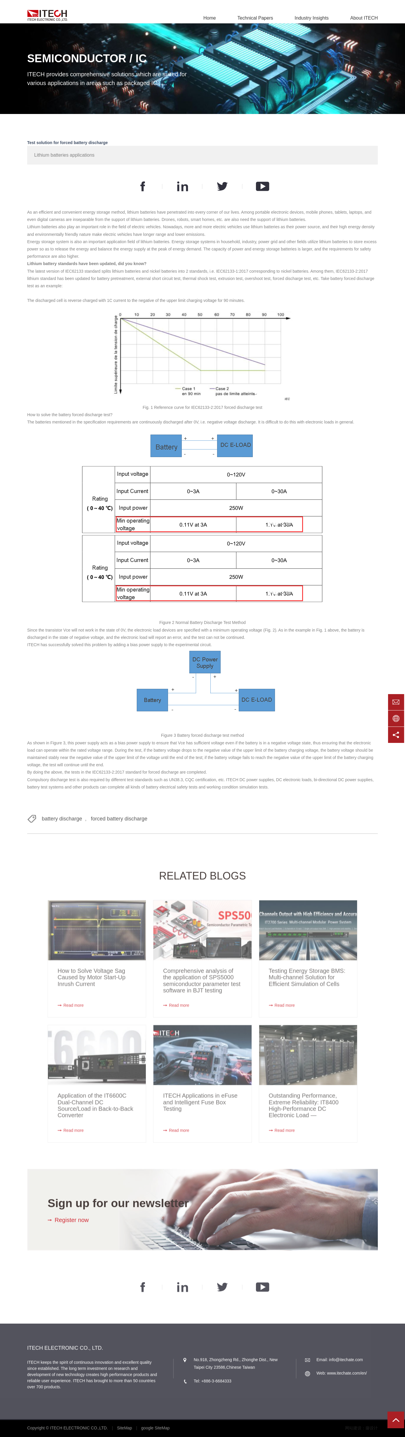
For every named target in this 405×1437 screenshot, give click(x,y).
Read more (73, 1011)
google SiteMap (155, 1428)
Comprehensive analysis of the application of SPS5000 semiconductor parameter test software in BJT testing (201, 986)
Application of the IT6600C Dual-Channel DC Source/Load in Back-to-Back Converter (95, 1111)
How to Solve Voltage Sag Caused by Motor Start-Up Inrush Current (91, 982)
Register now (72, 1223)
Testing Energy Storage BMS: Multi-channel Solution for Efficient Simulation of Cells (307, 982)
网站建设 (353, 1428)
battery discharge (62, 821)
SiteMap (124, 1428)
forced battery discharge (119, 821)
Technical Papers (255, 17)
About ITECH (364, 17)
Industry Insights (312, 17)
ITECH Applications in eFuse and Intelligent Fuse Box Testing (200, 1107)
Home (209, 17)
